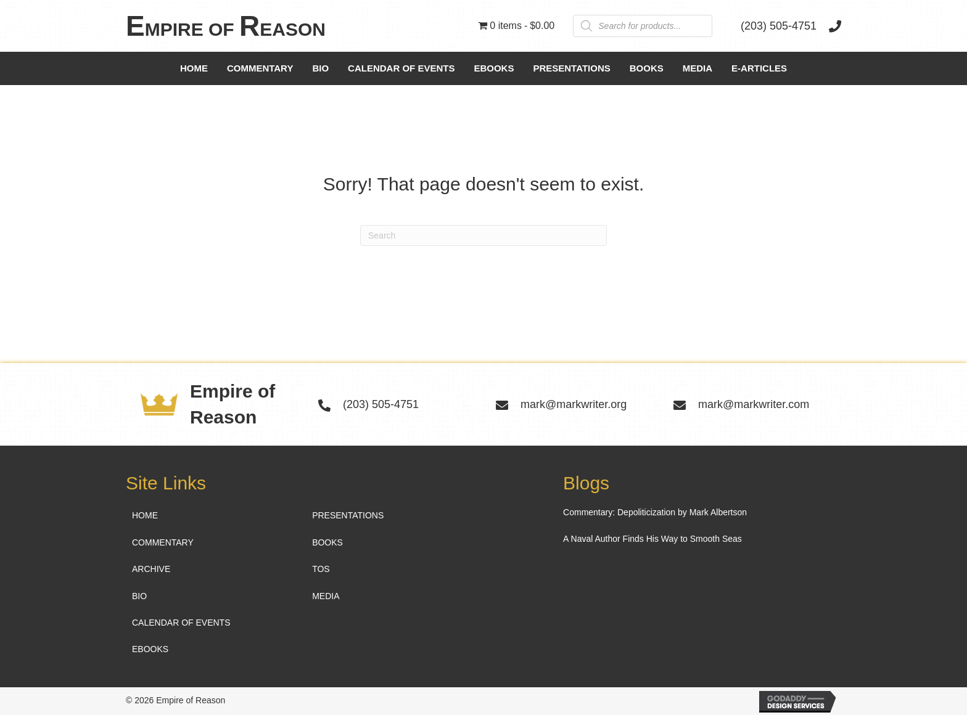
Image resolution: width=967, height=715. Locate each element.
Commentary (260, 68)
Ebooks (494, 68)
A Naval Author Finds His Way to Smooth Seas (652, 539)
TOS (321, 569)
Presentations (571, 68)
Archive (151, 569)
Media (697, 68)
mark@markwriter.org (574, 404)
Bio (320, 68)
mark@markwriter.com (753, 404)
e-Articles (759, 68)
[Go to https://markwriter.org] (250, 26)
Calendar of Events (401, 68)
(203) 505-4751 (779, 26)
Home (194, 68)
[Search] (483, 235)
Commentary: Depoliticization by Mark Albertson (655, 512)
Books (647, 68)
